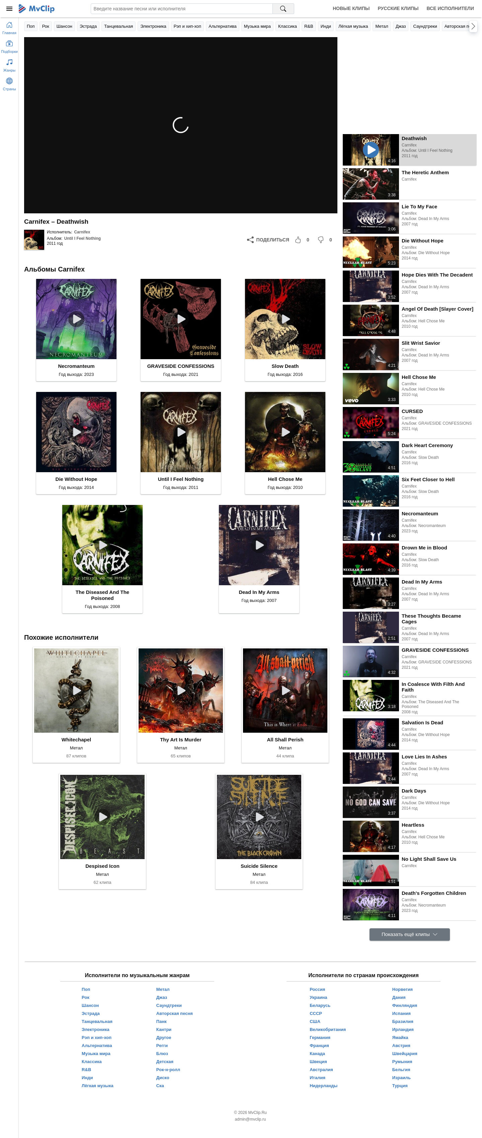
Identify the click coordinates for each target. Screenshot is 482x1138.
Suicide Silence (259, 866)
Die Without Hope (76, 479)
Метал (381, 26)
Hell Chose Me (285, 479)
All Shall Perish (285, 739)
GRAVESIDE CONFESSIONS (181, 366)
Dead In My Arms (259, 592)
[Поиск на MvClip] (283, 8)
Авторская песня (461, 26)
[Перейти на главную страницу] (9, 26)
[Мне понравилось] (303, 240)
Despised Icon (102, 866)
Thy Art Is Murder (181, 739)
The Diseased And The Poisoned (102, 595)
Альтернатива (223, 26)
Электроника (153, 26)
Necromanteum (76, 366)
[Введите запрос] (182, 8)
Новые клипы (351, 8)
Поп (31, 26)
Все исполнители (450, 8)
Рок (45, 26)
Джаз (401, 26)
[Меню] (9, 9)
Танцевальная (118, 26)
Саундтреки (425, 26)
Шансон (64, 26)
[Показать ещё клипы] (410, 934)
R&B (308, 26)
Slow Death (285, 366)
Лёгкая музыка (353, 26)
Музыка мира (257, 26)
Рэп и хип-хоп (187, 26)
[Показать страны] (9, 83)
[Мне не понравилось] (326, 240)
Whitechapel (76, 739)
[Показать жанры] (9, 64)
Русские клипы (398, 8)
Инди (326, 26)
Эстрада (88, 26)
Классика (287, 26)
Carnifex (82, 232)
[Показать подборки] (9, 45)
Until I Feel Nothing (82, 238)
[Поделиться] (268, 240)
